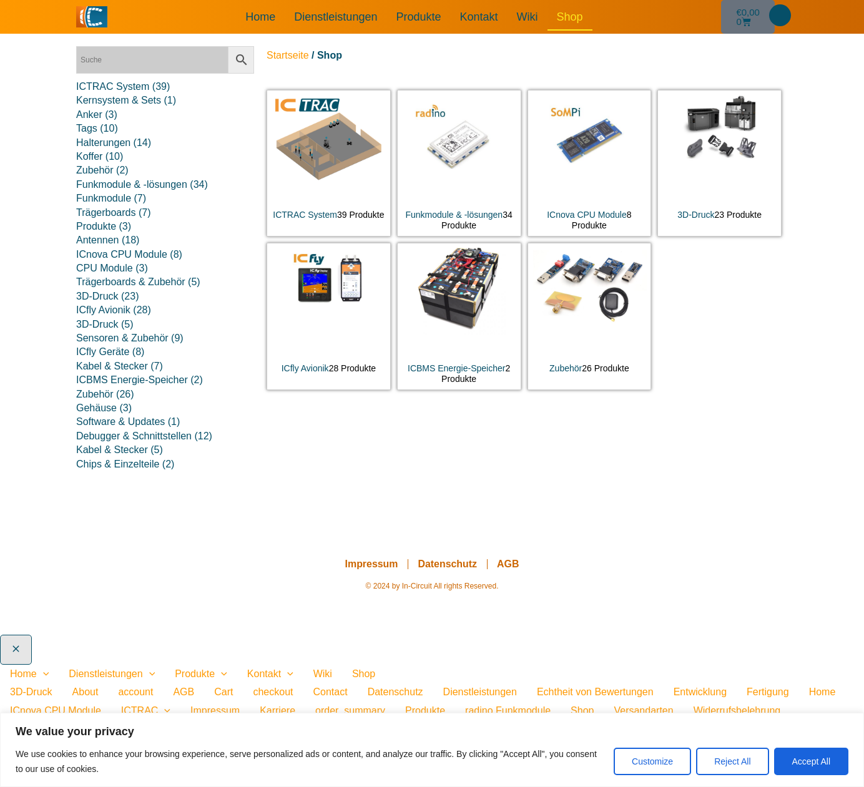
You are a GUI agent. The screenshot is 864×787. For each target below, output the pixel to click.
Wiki (527, 17)
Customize (652, 761)
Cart (223, 692)
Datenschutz (447, 564)
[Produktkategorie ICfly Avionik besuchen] (328, 311)
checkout (273, 692)
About (85, 692)
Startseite (288, 55)
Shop (570, 17)
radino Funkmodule (508, 710)
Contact (330, 692)
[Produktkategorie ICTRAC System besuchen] (328, 158)
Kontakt (478, 17)
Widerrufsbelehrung (737, 710)
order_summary (350, 710)
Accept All (811, 761)
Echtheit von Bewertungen (595, 692)
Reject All (732, 761)
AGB (508, 564)
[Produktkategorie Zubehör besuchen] (589, 311)
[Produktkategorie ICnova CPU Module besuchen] (589, 163)
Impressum (371, 564)
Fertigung (768, 692)
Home (260, 17)
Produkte (418, 17)
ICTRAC (145, 710)
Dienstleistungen (335, 17)
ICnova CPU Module (55, 710)
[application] (43, 673)
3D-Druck (31, 692)
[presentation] (164, 710)
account (135, 692)
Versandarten (643, 710)
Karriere (277, 710)
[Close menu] (16, 650)
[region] (432, 750)
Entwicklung (700, 692)
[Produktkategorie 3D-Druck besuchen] (719, 158)
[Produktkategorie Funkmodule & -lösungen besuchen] (459, 163)
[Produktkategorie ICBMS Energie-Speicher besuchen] (459, 316)
